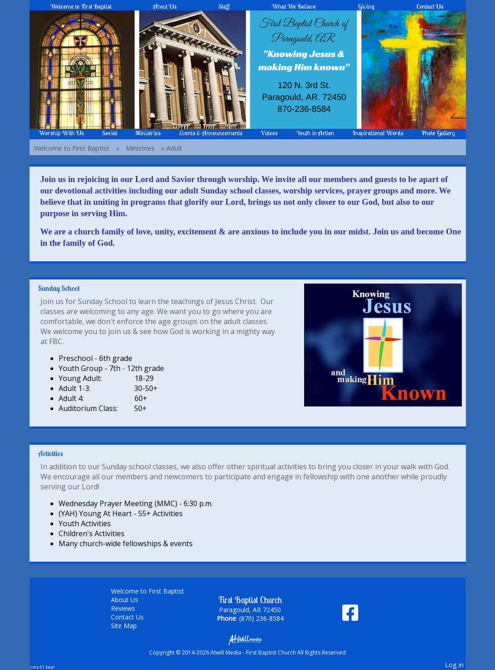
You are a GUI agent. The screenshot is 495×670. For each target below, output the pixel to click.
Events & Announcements (210, 133)
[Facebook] (350, 616)
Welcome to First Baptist (80, 6)
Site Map (131, 625)
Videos (269, 133)
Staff (224, 6)
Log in (454, 664)
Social (109, 133)
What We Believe (294, 6)
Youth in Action (315, 133)
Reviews (130, 608)
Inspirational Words (377, 133)
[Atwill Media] (247, 639)
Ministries (147, 133)
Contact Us (429, 6)
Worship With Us (61, 133)
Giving (366, 6)
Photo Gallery (438, 133)
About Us (164, 6)
